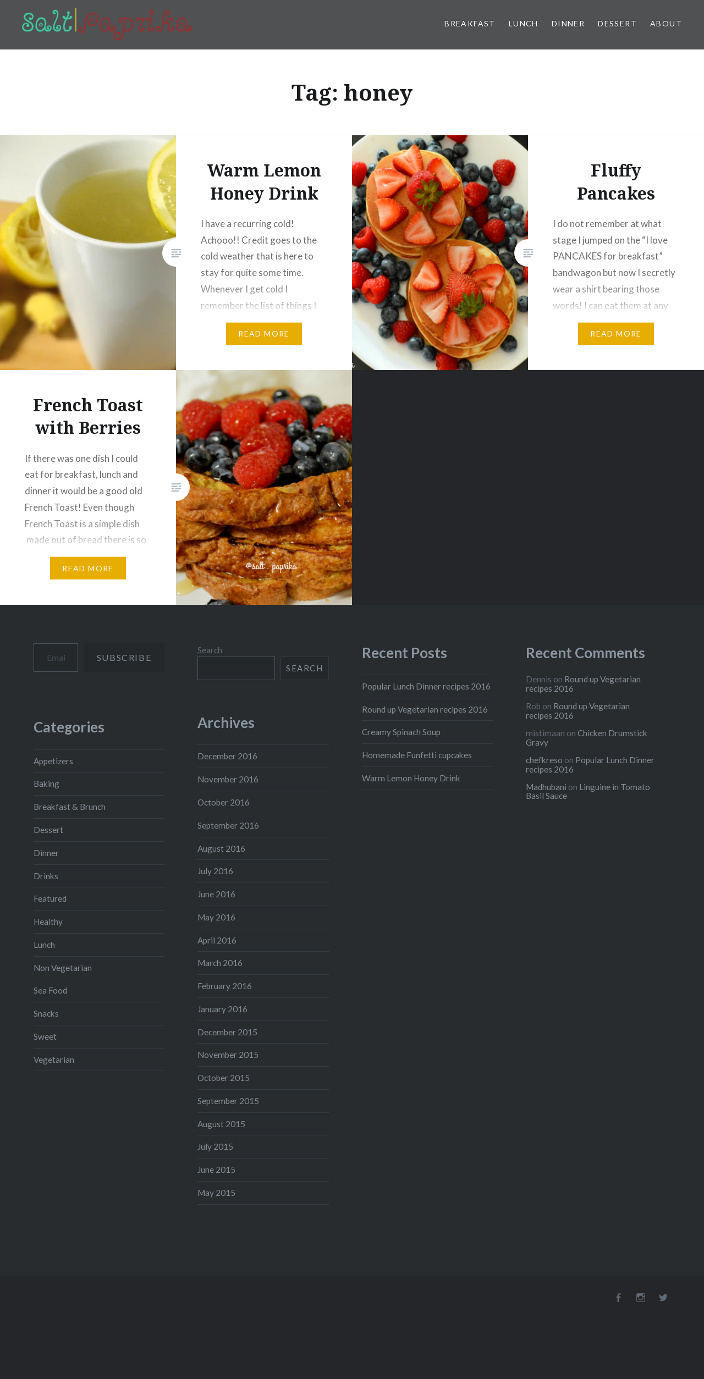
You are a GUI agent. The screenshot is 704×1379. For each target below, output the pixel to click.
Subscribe (124, 657)
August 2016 (221, 848)
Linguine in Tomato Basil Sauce (588, 791)
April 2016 (217, 940)
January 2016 (222, 1009)
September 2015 (228, 1101)
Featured (50, 898)
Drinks (46, 876)
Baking (46, 783)
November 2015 (227, 1055)
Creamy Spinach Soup (401, 732)
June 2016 (216, 894)
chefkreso (544, 760)
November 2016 (227, 779)
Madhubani (546, 787)
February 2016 (224, 986)
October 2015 (223, 1078)
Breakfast (470, 23)
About (666, 23)
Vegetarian (54, 1059)
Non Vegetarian (63, 968)
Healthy (48, 921)
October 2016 (223, 802)
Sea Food (50, 990)
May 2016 (216, 917)
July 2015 (215, 1146)
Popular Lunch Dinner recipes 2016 (426, 686)
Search (209, 650)
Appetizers (53, 761)
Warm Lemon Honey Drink (411, 778)
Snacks (46, 1013)
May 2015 (216, 1193)
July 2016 (215, 871)
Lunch (523, 23)
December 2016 (227, 756)
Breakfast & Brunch (70, 807)
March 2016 (220, 963)
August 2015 (221, 1124)
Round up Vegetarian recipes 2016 (425, 709)
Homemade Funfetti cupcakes (417, 755)
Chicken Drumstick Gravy (586, 737)
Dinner (568, 23)
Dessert (617, 23)
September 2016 (228, 825)
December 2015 (227, 1032)
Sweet (45, 1036)
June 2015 (216, 1169)
